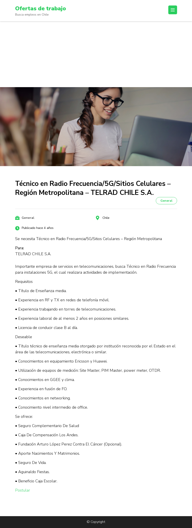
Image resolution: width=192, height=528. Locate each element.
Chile (105, 218)
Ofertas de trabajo (42, 8)
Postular (22, 490)
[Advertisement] (96, 54)
